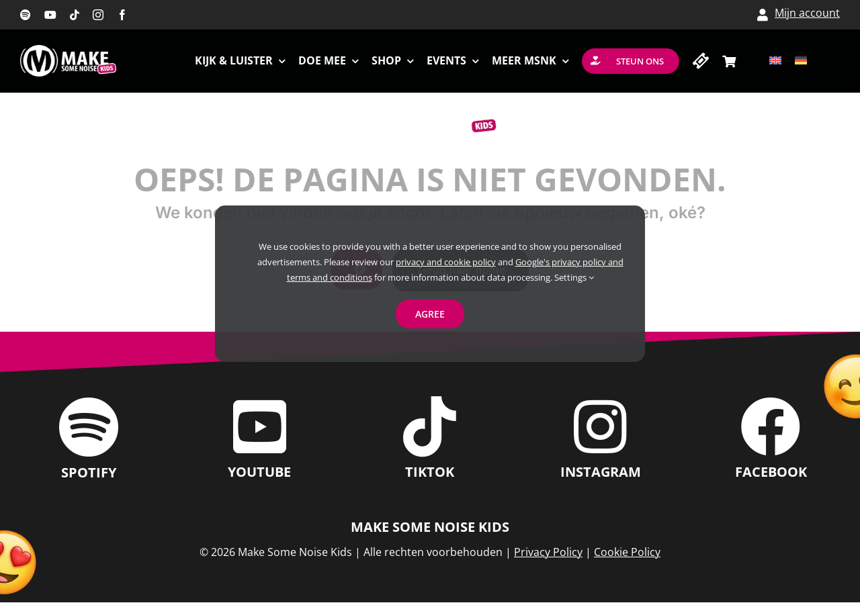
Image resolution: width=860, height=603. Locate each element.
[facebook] (122, 14)
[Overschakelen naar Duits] (801, 61)
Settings (574, 277)
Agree (430, 314)
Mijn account (807, 12)
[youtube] (50, 14)
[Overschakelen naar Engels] (775, 61)
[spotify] (25, 14)
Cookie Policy (627, 552)
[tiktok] (74, 14)
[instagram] (98, 14)
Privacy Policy (548, 552)
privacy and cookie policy (446, 262)
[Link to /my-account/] (762, 15)
